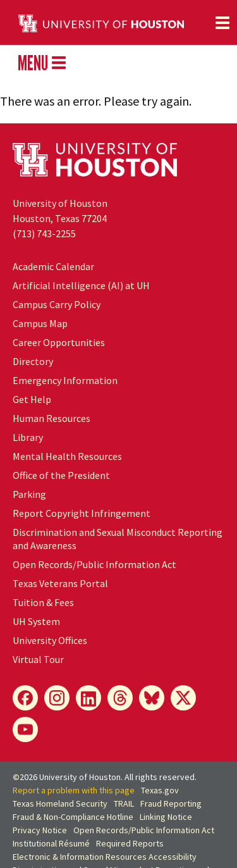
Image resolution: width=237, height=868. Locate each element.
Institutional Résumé (51, 843)
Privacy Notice (40, 830)
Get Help (32, 399)
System (36, 621)
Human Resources (51, 418)
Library (28, 437)
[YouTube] (25, 729)
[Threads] (120, 697)
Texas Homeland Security (60, 803)
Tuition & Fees (43, 602)
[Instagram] (57, 697)
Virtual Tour (38, 659)
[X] (183, 697)
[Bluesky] (151, 697)
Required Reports (130, 843)
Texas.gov (160, 790)
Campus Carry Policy (56, 304)
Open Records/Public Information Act (94, 564)
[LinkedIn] (88, 697)
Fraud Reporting (171, 803)
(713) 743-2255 (44, 233)
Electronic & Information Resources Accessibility (105, 856)
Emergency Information (65, 380)
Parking (29, 494)
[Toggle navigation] (222, 22)
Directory (33, 361)
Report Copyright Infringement (81, 513)
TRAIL (124, 803)
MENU (42, 62)
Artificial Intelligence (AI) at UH (81, 285)
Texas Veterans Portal (60, 583)
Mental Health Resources (67, 456)
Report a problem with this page (74, 790)
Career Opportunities (59, 342)
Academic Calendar (53, 266)
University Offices (50, 640)
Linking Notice (166, 816)
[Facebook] (25, 697)
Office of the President (61, 475)
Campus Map (40, 323)
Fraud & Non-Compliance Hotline (73, 816)
